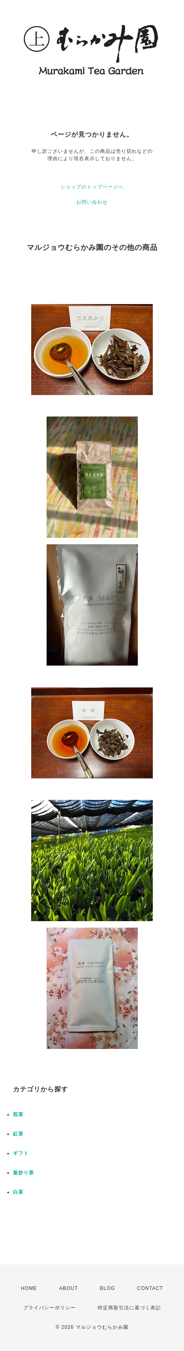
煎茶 (18, 1114)
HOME (29, 1288)
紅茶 (18, 1134)
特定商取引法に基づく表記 (129, 1308)
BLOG (107, 1288)
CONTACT (150, 1288)
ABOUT (68, 1288)
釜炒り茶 (23, 1173)
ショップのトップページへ (92, 187)
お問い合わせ (92, 202)
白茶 (18, 1192)
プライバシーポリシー (49, 1308)
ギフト (21, 1153)
